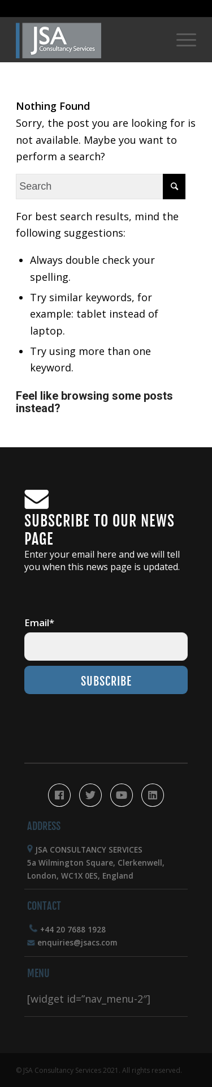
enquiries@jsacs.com (77, 943)
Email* (39, 622)
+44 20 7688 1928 (73, 930)
